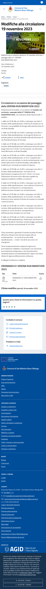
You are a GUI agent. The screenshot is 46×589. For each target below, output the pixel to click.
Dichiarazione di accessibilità (11, 527)
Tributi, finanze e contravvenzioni (12, 442)
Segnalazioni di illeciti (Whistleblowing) (14, 534)
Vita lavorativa (6, 429)
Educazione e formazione (9, 416)
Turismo (4, 426)
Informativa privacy (7, 521)
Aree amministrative (8, 382)
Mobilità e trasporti (7, 432)
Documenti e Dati (7, 395)
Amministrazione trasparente (11, 518)
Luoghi (3, 477)
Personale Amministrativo (10, 392)
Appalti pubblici (6, 419)
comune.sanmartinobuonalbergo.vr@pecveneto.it (21, 499)
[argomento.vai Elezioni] (6, 85)
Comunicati (5, 463)
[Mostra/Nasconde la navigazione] (4, 9)
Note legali (5, 524)
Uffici (3, 385)
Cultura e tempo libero (9, 445)
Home (3, 17)
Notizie (3, 460)
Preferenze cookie (26, 572)
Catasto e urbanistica (8, 406)
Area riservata (6, 531)
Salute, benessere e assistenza (11, 423)
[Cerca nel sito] (40, 9)
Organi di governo (7, 379)
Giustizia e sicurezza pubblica (11, 436)
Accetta (23, 584)
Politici (3, 389)
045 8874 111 (9, 492)
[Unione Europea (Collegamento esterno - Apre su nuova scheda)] (23, 360)
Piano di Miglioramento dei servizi (12, 537)
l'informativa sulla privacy (27, 574)
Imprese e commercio (8, 449)
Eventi (3, 481)
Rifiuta (23, 580)
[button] (7, 2)
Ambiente (4, 439)
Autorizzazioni (6, 413)
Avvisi (15, 17)
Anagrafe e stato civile (9, 410)
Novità (9, 17)
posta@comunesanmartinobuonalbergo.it (20, 496)
